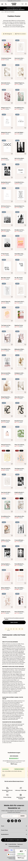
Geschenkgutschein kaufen (14, 840)
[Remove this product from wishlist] (11, 53)
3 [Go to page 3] (13, 629)
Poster (7, 12)
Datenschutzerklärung (14, 846)
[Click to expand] (14, 826)
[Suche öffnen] (5, 4)
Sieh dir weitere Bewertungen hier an (14, 781)
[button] (21, 854)
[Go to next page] (22, 629)
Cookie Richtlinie (12, 844)
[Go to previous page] (6, 629)
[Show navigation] (2, 4)
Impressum (20, 844)
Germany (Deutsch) (14, 854)
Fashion (12, 12)
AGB (6, 844)
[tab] (22, 4)
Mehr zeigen (14, 622)
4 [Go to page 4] (16, 629)
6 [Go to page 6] (19, 629)
